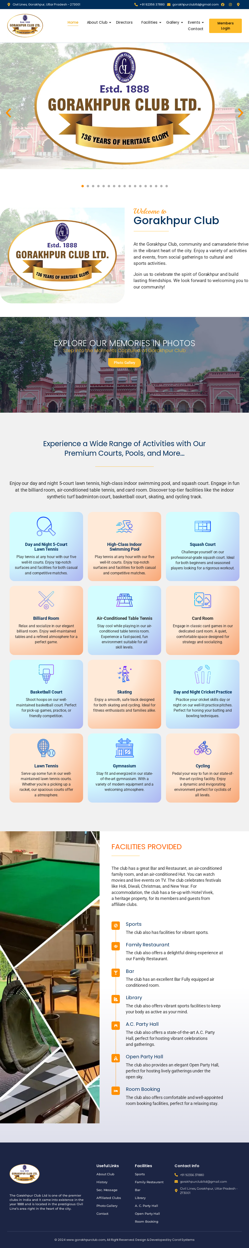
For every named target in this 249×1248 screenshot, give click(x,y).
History (101, 1182)
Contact (195, 28)
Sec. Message (106, 1190)
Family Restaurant (149, 1182)
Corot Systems (183, 1239)
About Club (97, 22)
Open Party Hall (147, 1213)
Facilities (150, 22)
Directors (124, 22)
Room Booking (146, 1221)
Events (194, 22)
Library (140, 1198)
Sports (140, 1174)
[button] (8, 113)
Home (73, 22)
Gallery (173, 22)
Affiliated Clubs (108, 1198)
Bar (137, 1190)
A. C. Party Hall (146, 1206)
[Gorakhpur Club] (25, 25)
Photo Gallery (106, 1206)
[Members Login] (225, 26)
